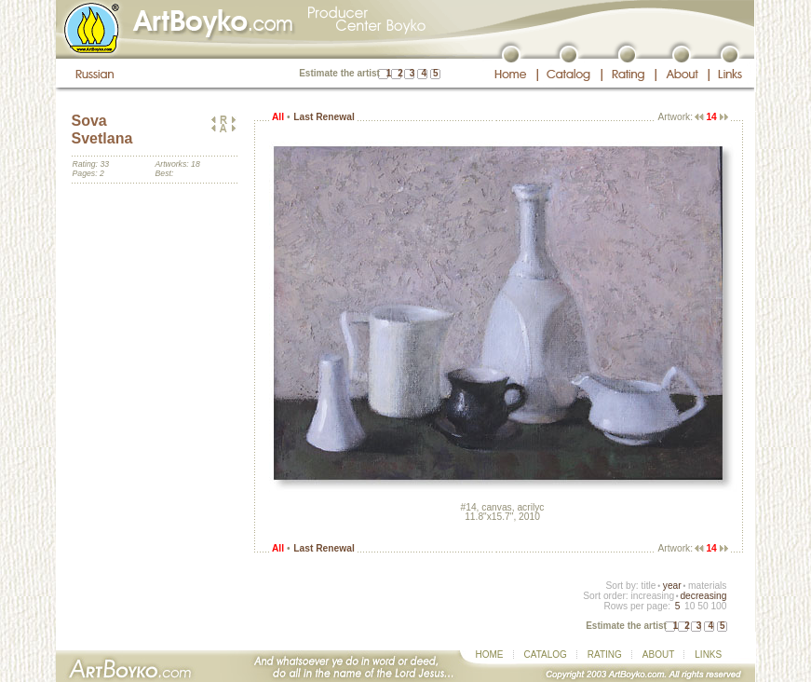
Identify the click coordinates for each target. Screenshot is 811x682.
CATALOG (545, 654)
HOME (490, 654)
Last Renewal (323, 117)
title (649, 585)
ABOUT (658, 654)
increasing (652, 596)
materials (707, 585)
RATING (605, 654)
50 (702, 606)
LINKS (708, 654)
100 (718, 606)
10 (689, 606)
